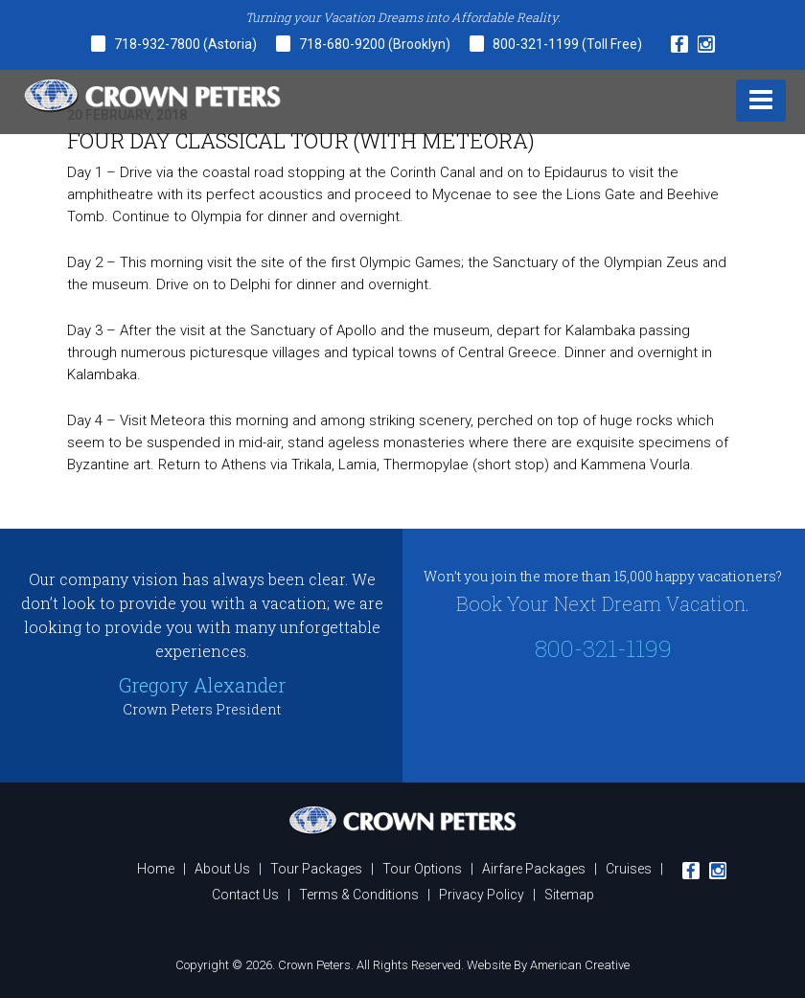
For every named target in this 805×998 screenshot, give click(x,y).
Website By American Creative (548, 965)
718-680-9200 (343, 44)
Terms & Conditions (359, 894)
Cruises (629, 868)
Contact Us (245, 894)
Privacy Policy (481, 894)
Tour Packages (316, 868)
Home (155, 868)
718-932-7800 (157, 44)
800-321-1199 (537, 44)
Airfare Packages (534, 868)
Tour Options (422, 868)
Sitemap (569, 894)
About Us (222, 868)
